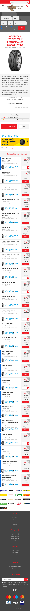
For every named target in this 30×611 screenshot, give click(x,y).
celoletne (14, 27)
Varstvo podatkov (15, 536)
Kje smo (15, 519)
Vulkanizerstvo (15, 550)
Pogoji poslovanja (15, 534)
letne (3, 27)
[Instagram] (15, 589)
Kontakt (15, 522)
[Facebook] (13, 589)
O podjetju (15, 517)
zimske (8, 27)
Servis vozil (15, 552)
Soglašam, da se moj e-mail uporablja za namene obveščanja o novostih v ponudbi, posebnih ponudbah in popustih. (15, 584)
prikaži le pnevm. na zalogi (9, 29)
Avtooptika (15, 554)
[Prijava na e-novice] (26, 579)
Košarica (26, 6)
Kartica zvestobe (15, 538)
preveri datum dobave (15, 120)
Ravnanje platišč (15, 557)
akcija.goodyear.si (13, 148)
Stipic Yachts (15, 569)
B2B (15, 540)
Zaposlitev (15, 524)
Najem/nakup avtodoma (15, 566)
